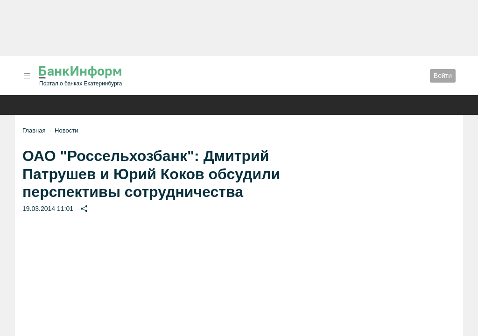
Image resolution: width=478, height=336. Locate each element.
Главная (33, 130)
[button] (27, 76)
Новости (66, 130)
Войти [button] (443, 75)
